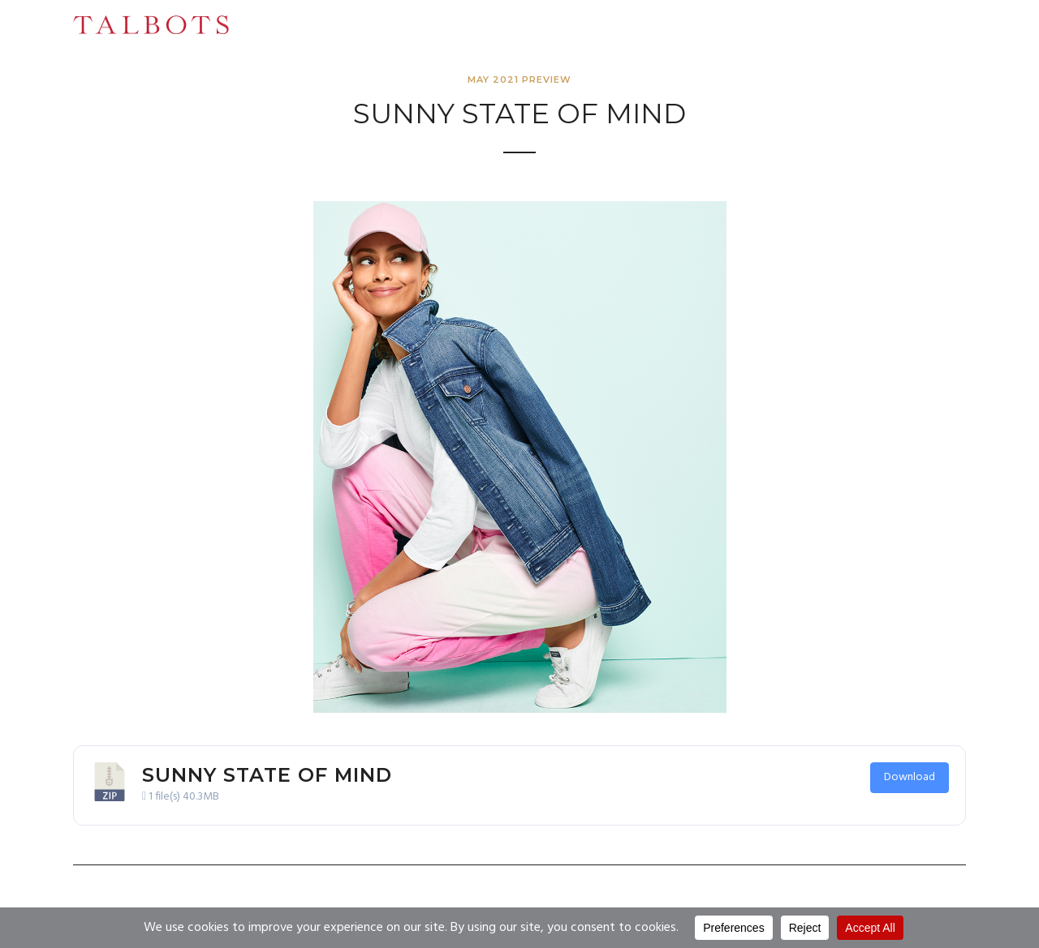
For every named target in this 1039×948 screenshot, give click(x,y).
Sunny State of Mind (267, 775)
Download (909, 777)
